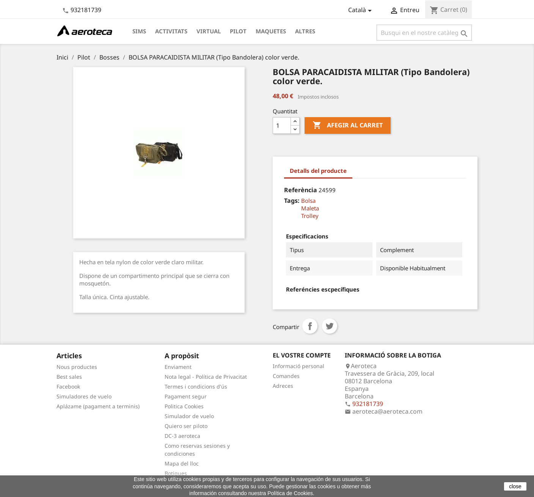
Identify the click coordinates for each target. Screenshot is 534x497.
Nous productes (77, 366)
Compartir (309, 326)
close (515, 486)
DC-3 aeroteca (182, 435)
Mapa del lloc (182, 463)
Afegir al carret (348, 125)
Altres (305, 31)
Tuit (329, 326)
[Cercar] (424, 33)
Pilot (238, 31)
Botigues (176, 473)
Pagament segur (186, 396)
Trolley (310, 215)
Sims (139, 31)
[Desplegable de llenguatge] (361, 10)
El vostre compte (302, 355)
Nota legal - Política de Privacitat (206, 376)
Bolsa (308, 200)
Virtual (208, 31)
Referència (300, 190)
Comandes (286, 375)
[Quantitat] (282, 125)
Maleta (310, 208)
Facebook (68, 386)
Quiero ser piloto (186, 426)
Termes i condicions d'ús (196, 386)
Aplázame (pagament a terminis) (98, 406)
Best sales (69, 376)
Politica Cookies (184, 406)
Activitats (171, 31)
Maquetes (271, 31)
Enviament (178, 366)
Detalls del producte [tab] (318, 170)
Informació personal (298, 366)
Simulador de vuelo (189, 416)
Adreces (283, 385)
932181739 (86, 10)
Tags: (292, 200)
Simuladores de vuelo (84, 396)
